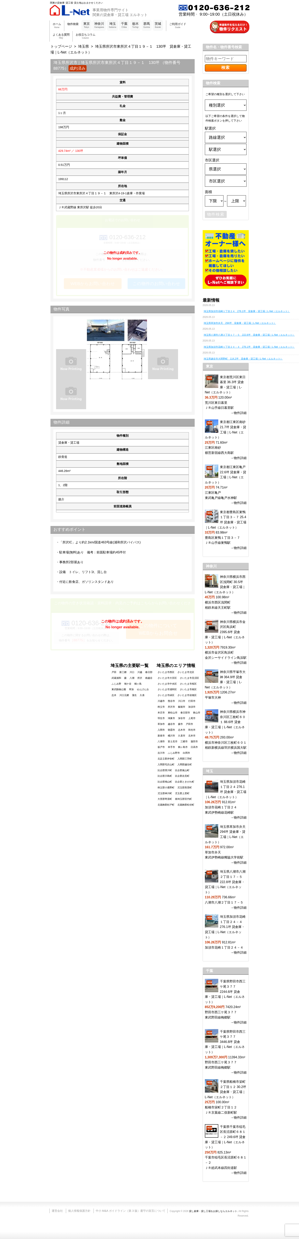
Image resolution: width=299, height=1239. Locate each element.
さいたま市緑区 (166, 695)
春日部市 (185, 712)
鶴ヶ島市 (183, 747)
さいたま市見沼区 (189, 678)
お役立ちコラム (85, 36)
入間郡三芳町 (184, 758)
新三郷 (123, 672)
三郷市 (184, 741)
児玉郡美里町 (184, 787)
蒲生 (134, 695)
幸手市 (171, 747)
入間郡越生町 (184, 764)
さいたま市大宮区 (167, 678)
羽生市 (161, 718)
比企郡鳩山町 (165, 781)
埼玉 (112, 25)
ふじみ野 (116, 683)
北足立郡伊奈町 (166, 758)
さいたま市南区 (188, 689)
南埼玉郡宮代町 (183, 799)
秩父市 (161, 706)
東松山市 (172, 712)
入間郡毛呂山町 (166, 764)
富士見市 (172, 741)
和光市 (191, 729)
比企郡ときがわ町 (184, 781)
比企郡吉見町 (182, 776)
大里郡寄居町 (165, 799)
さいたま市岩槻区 (187, 695)
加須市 (191, 706)
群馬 (146, 25)
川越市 (161, 701)
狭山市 (196, 712)
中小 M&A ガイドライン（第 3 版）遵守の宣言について (130, 1210)
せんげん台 (143, 689)
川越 (139, 672)
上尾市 (191, 718)
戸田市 (189, 724)
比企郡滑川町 (165, 770)
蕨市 (180, 724)
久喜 (142, 695)
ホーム (57, 25)
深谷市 (181, 718)
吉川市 (161, 752)
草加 (131, 689)
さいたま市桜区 (188, 683)
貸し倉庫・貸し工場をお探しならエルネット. (213, 1211)
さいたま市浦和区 (167, 689)
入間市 (161, 729)
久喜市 (181, 735)
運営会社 (57, 1210)
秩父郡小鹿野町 (166, 787)
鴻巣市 (171, 718)
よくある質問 (61, 36)
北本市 (191, 735)
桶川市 (171, 735)
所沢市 (171, 706)
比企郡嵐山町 (182, 770)
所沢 (139, 678)
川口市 (181, 701)
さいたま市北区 (185, 672)
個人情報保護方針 (79, 1210)
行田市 (191, 701)
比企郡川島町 (165, 776)
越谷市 (171, 724)
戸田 (114, 672)
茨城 (158, 25)
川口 (132, 672)
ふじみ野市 (174, 752)
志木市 (181, 729)
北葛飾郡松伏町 (185, 804)
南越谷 (148, 678)
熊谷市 (171, 701)
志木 (114, 695)
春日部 (148, 672)
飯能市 (181, 706)
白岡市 (186, 752)
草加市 (161, 724)
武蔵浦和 (116, 678)
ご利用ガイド (177, 25)
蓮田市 (194, 741)
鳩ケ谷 (127, 683)
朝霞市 (171, 729)
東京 (86, 25)
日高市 (194, 747)
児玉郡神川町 (165, 793)
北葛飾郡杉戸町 (166, 804)
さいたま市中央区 (167, 683)
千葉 (124, 25)
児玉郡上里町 (182, 793)
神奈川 (99, 25)
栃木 (135, 25)
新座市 (161, 735)
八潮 (132, 678)
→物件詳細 (239, 413)
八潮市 (161, 741)
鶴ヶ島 (138, 683)
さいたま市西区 (166, 672)
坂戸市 (161, 747)
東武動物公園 (119, 689)
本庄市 (161, 712)
